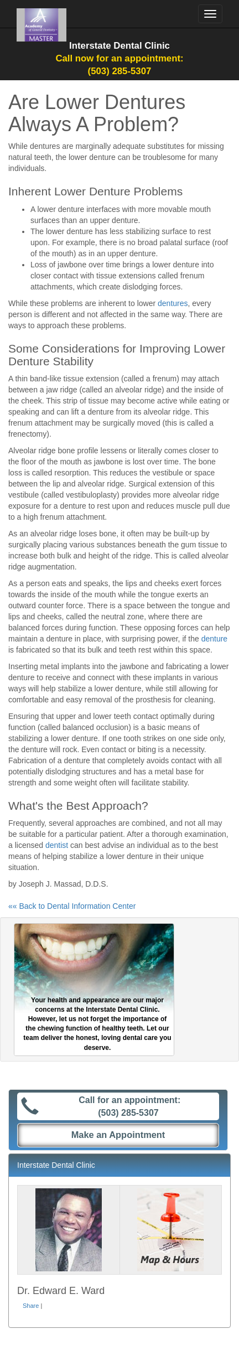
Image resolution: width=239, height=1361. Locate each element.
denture (214, 638)
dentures (173, 303)
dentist (56, 845)
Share (31, 1305)
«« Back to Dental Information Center (72, 906)
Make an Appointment (118, 1135)
